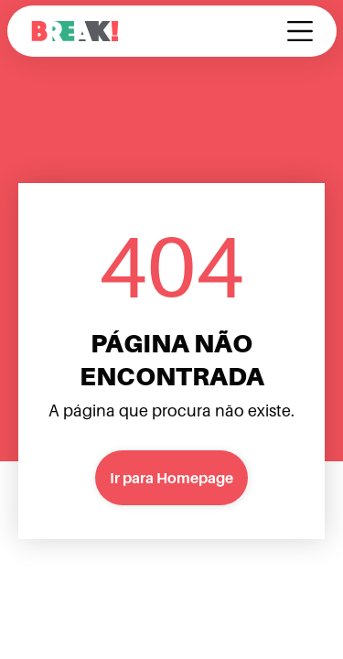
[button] (300, 31)
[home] (75, 31)
